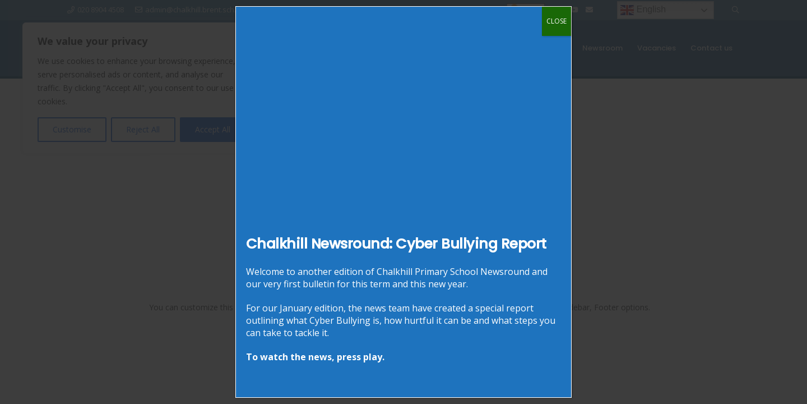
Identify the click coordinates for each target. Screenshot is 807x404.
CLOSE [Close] (556, 21)
